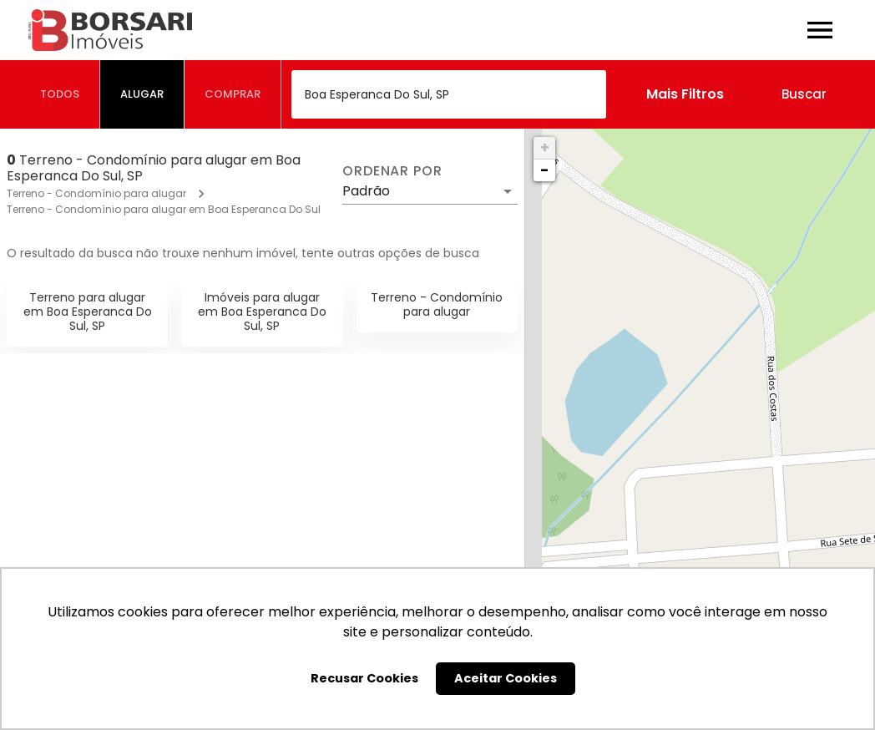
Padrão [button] (366, 190)
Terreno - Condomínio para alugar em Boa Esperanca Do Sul (164, 209)
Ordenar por (392, 171)
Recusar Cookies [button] (364, 678)
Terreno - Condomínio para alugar (96, 193)
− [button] (544, 170)
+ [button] (544, 147)
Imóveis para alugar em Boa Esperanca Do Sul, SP (262, 311)
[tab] (60, 94)
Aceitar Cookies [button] (505, 678)
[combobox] (448, 94)
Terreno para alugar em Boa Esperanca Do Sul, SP (87, 311)
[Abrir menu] (820, 30)
